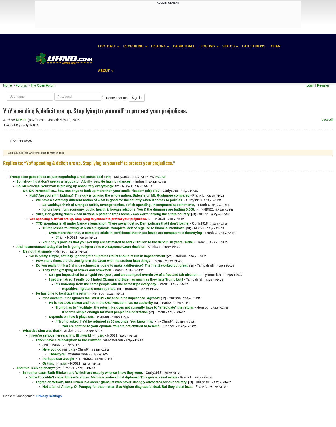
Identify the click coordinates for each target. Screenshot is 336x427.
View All (327, 120)
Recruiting (133, 46)
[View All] (160, 177)
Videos (228, 46)
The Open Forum (42, 85)
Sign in (137, 98)
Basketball (184, 46)
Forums (208, 46)
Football (107, 46)
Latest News (253, 46)
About (104, 71)
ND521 (21, 120)
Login (310, 85)
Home (7, 85)
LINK (107, 177)
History (158, 46)
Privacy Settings (49, 396)
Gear (275, 46)
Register (323, 85)
